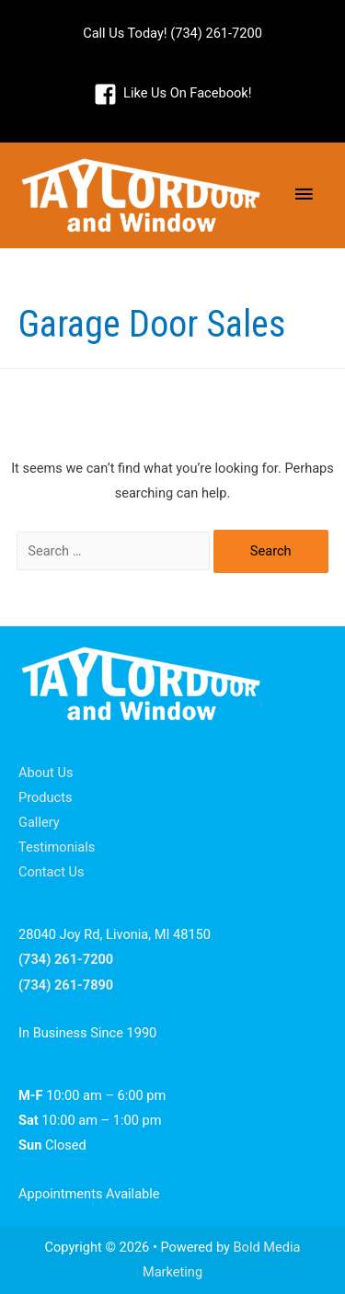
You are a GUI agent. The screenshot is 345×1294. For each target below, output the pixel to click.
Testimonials (56, 847)
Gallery (39, 822)
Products (45, 797)
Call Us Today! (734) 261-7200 (172, 33)
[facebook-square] (173, 94)
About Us (45, 772)
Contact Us (51, 872)
